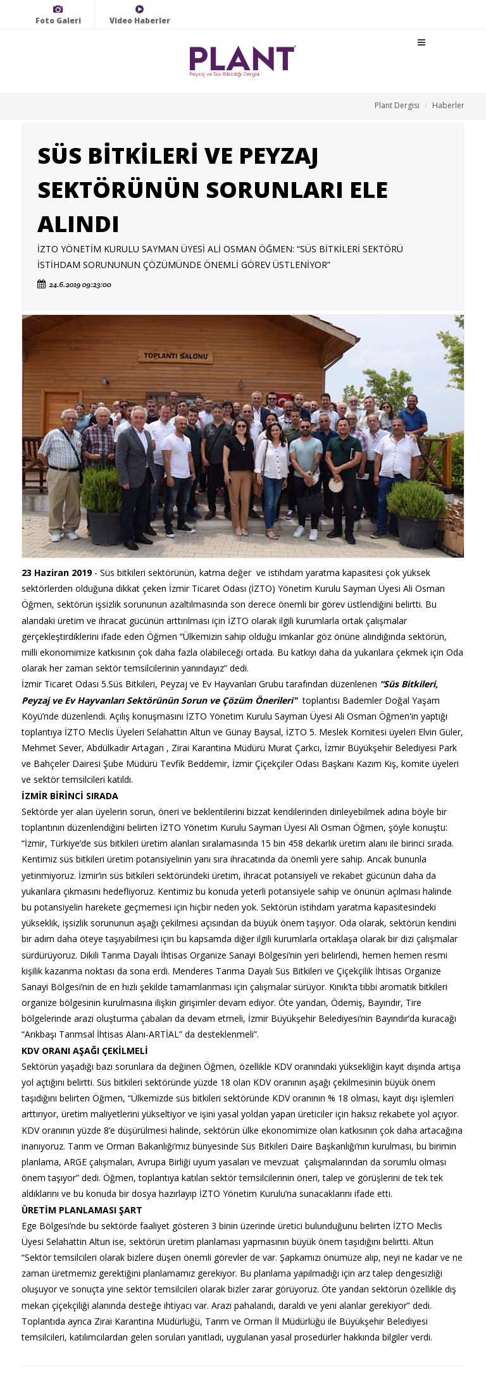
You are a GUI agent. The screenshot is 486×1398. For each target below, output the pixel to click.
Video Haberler (139, 15)
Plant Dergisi (397, 105)
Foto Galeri (58, 15)
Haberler (448, 105)
